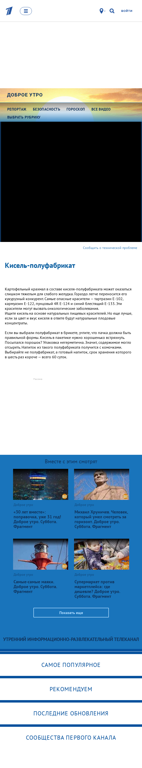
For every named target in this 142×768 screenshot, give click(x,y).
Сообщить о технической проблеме (110, 248)
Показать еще (71, 612)
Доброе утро (25, 95)
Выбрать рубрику (24, 117)
